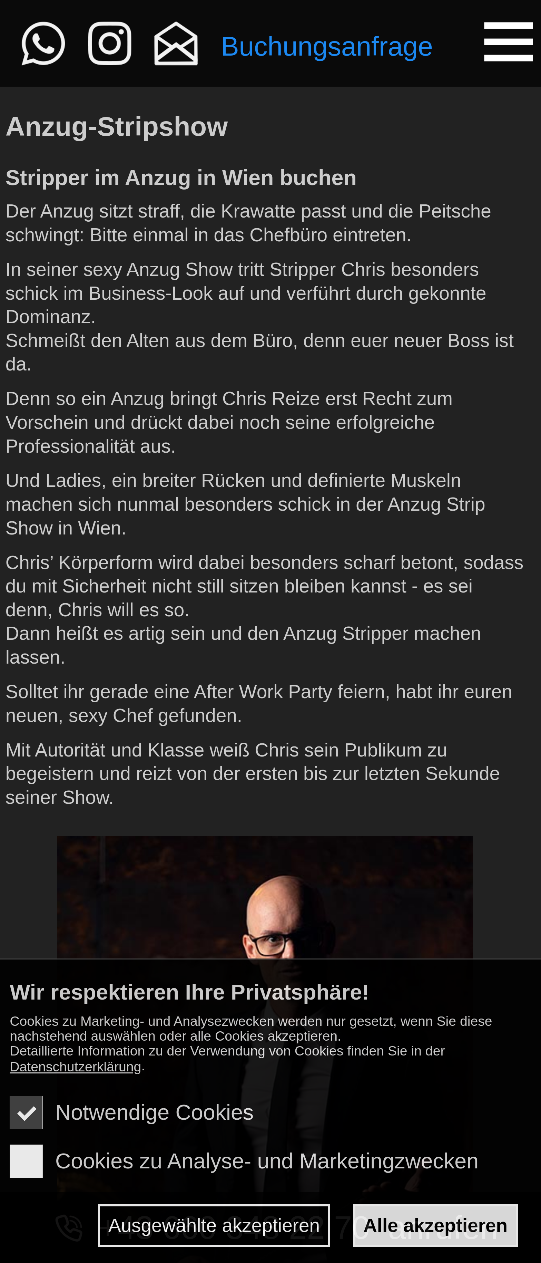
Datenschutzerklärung (75, 1067)
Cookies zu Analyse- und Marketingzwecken (244, 1161)
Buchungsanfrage (327, 45)
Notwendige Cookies (132, 1112)
